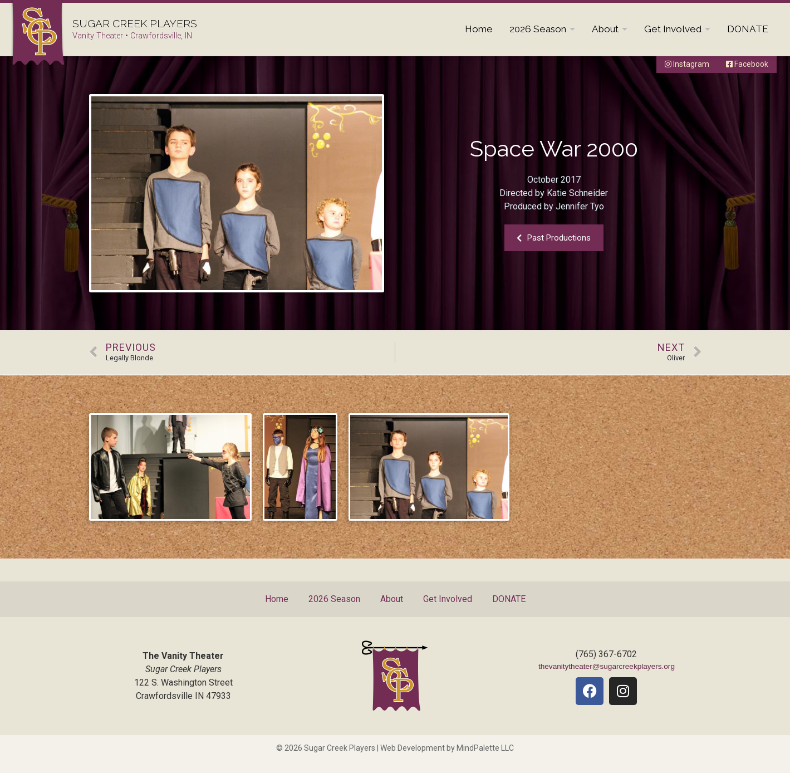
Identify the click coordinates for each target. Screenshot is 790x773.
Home (479, 29)
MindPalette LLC (485, 747)
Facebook (747, 64)
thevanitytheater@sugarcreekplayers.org (606, 666)
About (605, 29)
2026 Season (537, 29)
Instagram (687, 64)
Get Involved (672, 29)
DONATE (747, 29)
